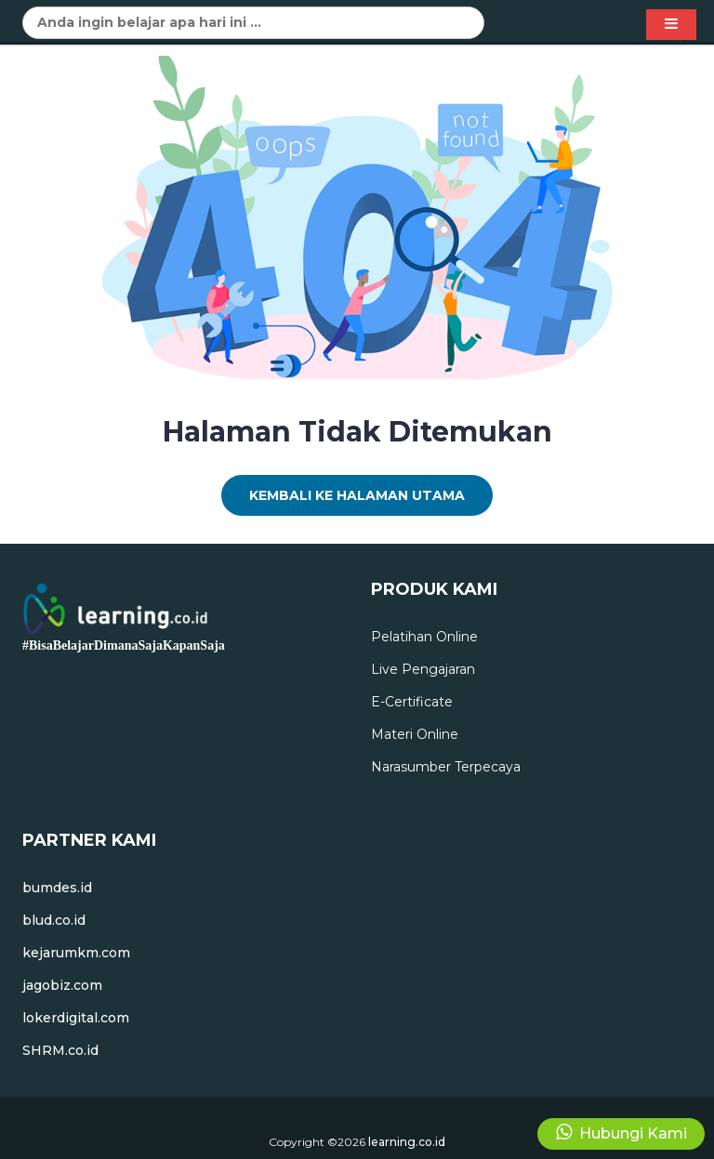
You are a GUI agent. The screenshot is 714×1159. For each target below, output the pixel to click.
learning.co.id (406, 1142)
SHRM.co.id (60, 1050)
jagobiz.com (62, 985)
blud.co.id (54, 920)
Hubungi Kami (621, 1132)
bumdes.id (57, 887)
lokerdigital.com (75, 1017)
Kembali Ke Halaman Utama (357, 495)
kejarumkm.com (76, 952)
